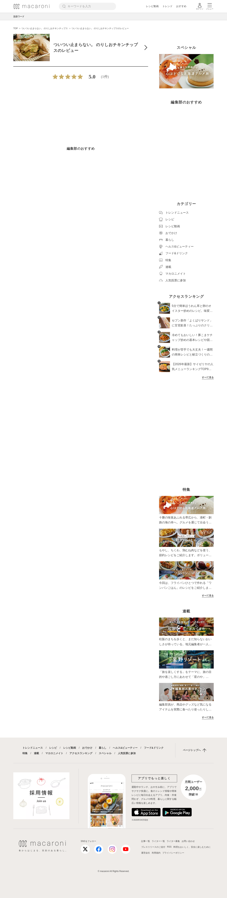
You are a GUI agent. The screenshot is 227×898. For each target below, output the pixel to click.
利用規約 (156, 853)
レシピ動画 (152, 6)
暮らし (102, 747)
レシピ (53, 747)
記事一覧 (145, 841)
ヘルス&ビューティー (125, 747)
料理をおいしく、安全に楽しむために (192, 847)
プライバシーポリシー (173, 853)
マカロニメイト (54, 753)
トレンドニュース (32, 747)
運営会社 (145, 853)
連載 (36, 753)
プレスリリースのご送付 (153, 847)
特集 (25, 753)
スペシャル (105, 753)
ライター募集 (173, 841)
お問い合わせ (188, 841)
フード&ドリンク (154, 747)
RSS (169, 847)
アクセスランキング (80, 753)
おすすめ (181, 6)
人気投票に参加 (127, 753)
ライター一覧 (158, 841)
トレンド (167, 6)
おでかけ (87, 747)
